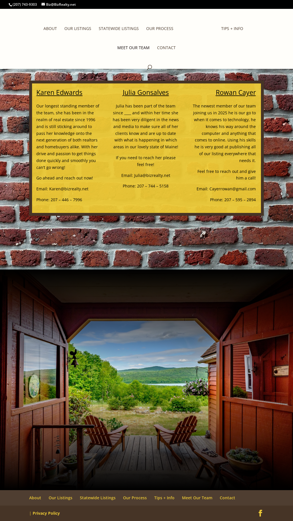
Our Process (159, 29)
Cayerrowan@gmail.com (232, 188)
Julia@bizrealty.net (152, 175)
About (50, 29)
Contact (166, 48)
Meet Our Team (133, 48)
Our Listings (77, 29)
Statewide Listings (119, 29)
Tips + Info (232, 29)
